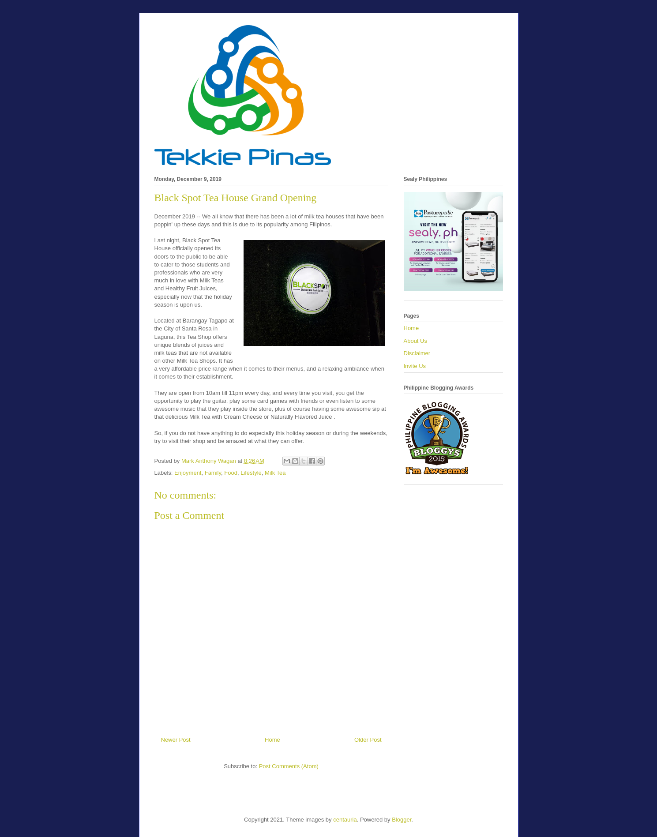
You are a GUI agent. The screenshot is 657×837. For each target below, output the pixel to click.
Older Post (367, 739)
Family (213, 472)
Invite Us (415, 366)
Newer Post (176, 739)
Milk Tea (275, 472)
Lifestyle (251, 472)
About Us (415, 341)
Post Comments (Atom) (289, 766)
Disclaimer (417, 353)
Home (272, 739)
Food (230, 472)
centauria (345, 819)
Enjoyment (187, 472)
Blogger (401, 819)
